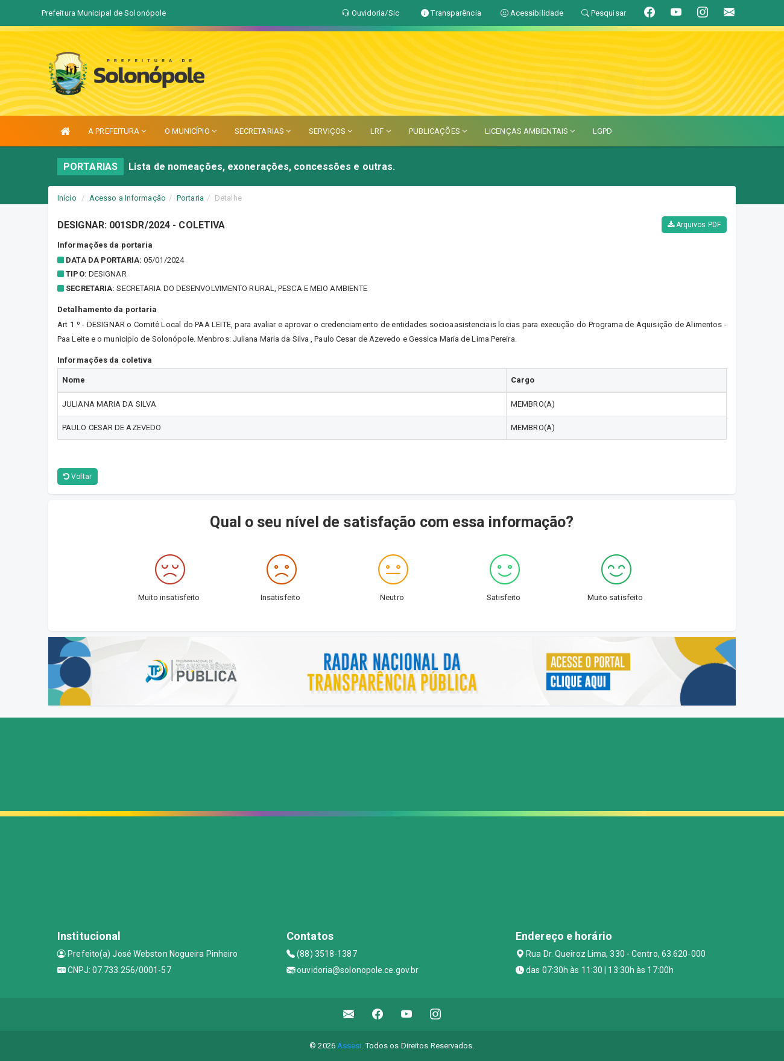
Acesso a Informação (127, 197)
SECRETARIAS (263, 131)
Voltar (77, 476)
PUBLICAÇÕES (438, 131)
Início (67, 197)
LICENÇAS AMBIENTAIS (530, 131)
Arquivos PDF (694, 225)
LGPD (602, 131)
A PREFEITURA (117, 131)
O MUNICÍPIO (191, 131)
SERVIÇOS (330, 131)
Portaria (190, 197)
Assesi (349, 1045)
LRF (380, 131)
